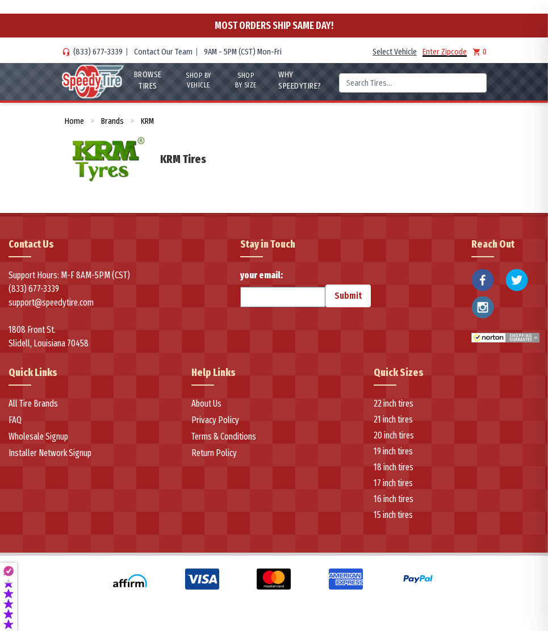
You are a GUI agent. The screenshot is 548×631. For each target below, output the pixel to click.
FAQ (15, 420)
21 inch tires (393, 419)
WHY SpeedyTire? (299, 80)
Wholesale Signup (38, 436)
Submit (348, 295)
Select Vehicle (395, 52)
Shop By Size (246, 80)
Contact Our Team (163, 52)
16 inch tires (393, 499)
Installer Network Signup (50, 453)
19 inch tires (393, 451)
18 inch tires (393, 467)
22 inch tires (393, 403)
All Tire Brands (33, 403)
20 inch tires (394, 435)
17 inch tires (393, 483)
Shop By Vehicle (198, 80)
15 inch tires (393, 514)
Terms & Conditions (223, 436)
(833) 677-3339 (98, 52)
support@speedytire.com (51, 302)
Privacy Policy (215, 420)
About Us (206, 403)
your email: (282, 288)
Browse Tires (147, 80)
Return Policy (214, 453)
